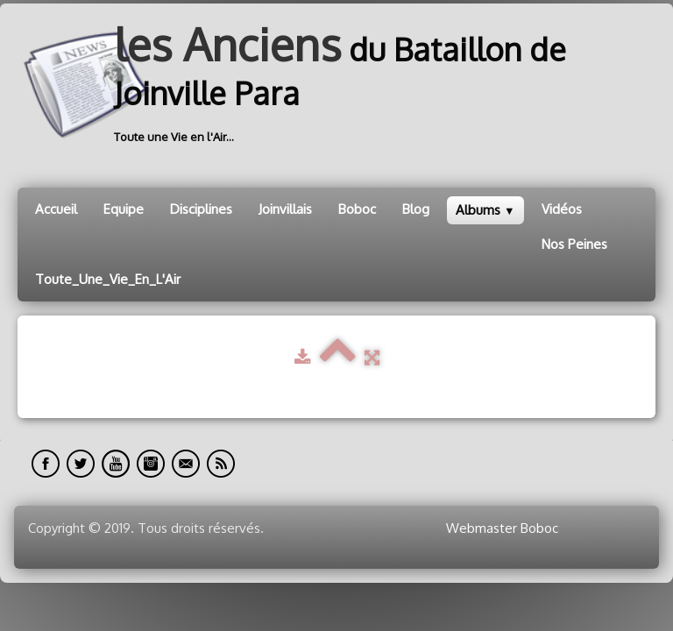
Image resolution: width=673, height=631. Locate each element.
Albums (485, 210)
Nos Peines (574, 244)
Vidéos (562, 209)
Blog (415, 209)
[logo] (336, 85)
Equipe (123, 209)
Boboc (357, 209)
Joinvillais (285, 209)
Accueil (56, 209)
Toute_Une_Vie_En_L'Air (108, 279)
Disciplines (201, 209)
